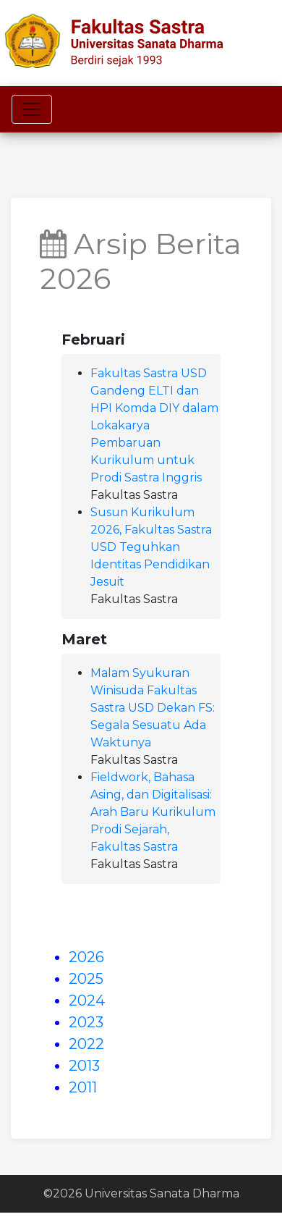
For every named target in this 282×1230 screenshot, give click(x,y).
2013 (84, 1065)
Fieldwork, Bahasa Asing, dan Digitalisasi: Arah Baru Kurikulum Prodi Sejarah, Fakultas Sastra (152, 812)
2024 (87, 1000)
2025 (86, 978)
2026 (86, 957)
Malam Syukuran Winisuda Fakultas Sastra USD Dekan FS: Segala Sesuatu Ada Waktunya (152, 707)
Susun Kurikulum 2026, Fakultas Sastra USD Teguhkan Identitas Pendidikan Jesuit (151, 547)
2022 (86, 1044)
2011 (83, 1087)
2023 (86, 1022)
